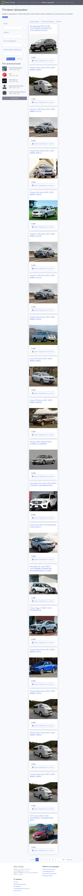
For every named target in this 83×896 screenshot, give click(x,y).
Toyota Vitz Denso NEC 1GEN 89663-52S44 (42, 193)
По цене (58, 21)
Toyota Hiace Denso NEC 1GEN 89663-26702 (42, 692)
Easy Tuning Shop (28, 873)
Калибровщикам (20, 884)
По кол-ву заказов (47, 21)
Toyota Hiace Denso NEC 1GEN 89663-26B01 (42, 68)
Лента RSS (14, 98)
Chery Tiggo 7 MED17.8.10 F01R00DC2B (41, 609)
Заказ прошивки (22, 2)
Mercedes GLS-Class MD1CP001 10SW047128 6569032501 (43, 484)
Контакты (18, 891)
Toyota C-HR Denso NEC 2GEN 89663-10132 (42, 276)
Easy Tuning (10, 2)
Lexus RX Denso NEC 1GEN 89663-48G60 (41, 401)
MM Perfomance (13, 80)
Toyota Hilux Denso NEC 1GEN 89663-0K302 (42, 318)
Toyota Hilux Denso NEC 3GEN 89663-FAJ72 (42, 650)
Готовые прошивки (47, 2)
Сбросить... (20, 59)
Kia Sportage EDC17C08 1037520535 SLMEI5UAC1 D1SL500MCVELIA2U (41, 28)
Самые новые (34, 21)
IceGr (10, 74)
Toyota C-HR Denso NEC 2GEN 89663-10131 (42, 110)
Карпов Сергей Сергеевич (16, 86)
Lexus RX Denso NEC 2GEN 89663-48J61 (41, 359)
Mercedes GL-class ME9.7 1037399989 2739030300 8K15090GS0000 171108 (41, 568)
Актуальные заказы (62, 2)
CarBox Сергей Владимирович (17, 92)
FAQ (71, 2)
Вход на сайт (48, 876)
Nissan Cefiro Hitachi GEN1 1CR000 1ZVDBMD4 (41, 443)
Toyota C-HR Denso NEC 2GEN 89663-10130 (42, 235)
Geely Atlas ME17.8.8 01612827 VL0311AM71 (43, 526)
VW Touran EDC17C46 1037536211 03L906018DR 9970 (41, 818)
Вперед (69, 860)
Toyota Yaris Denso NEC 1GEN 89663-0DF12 (42, 152)
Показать (10, 59)
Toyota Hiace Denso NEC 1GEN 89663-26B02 (42, 775)
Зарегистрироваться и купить (43, 61)
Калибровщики (35, 2)
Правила (18, 886)
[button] (80, 2)
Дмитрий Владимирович (16, 68)
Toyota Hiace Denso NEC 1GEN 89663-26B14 (42, 734)
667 (63, 860)
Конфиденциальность (22, 888)
